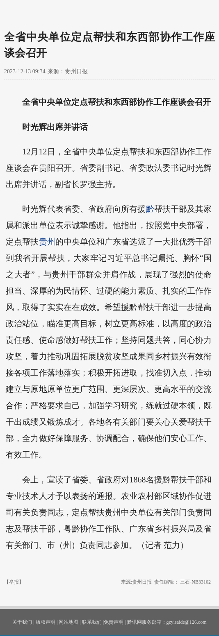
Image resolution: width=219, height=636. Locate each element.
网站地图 (68, 622)
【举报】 (14, 582)
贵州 (47, 241)
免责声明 (113, 622)
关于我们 (22, 622)
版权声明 (45, 622)
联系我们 (92, 622)
